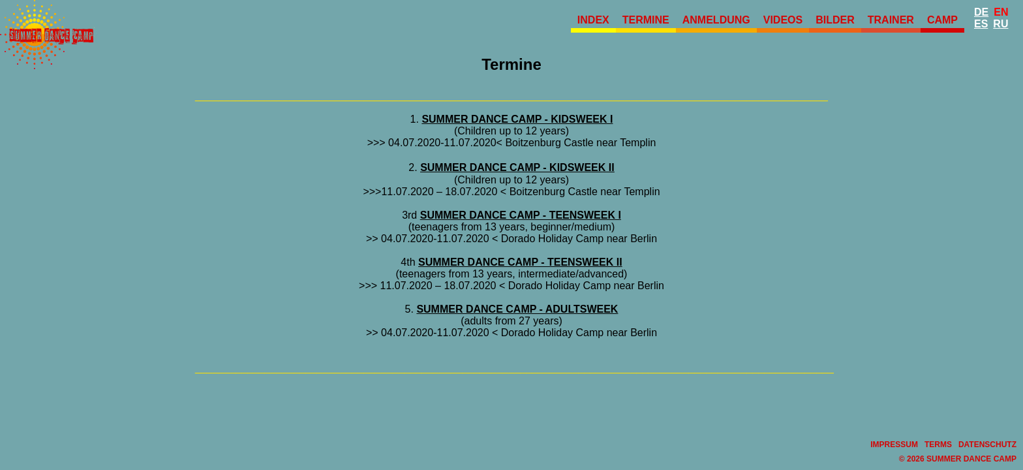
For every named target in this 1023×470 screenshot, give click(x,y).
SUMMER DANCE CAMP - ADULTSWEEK (517, 309)
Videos (782, 19)
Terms (938, 444)
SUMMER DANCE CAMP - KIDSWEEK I (517, 119)
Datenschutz (987, 444)
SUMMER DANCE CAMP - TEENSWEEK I (520, 215)
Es (981, 23)
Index (593, 19)
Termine (645, 19)
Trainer (891, 19)
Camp (942, 19)
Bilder (835, 19)
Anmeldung (716, 19)
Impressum (894, 444)
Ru (1000, 23)
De (981, 12)
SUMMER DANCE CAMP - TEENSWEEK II (520, 262)
